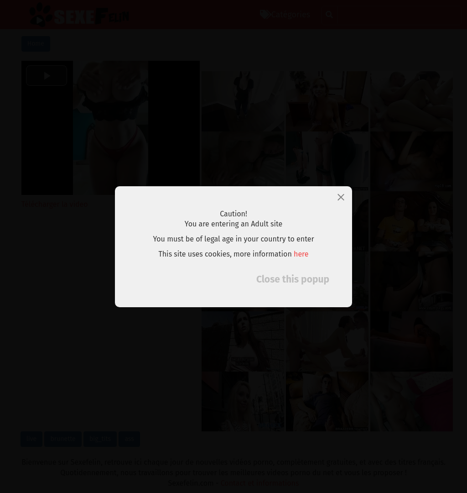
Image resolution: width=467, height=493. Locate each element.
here (301, 254)
